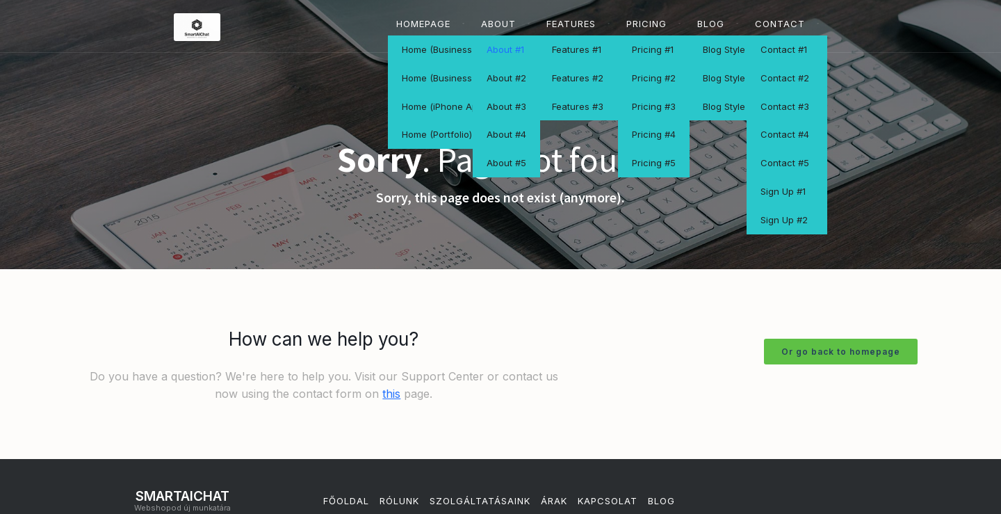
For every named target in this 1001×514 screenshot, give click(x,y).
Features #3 (577, 106)
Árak (554, 500)
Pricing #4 (654, 134)
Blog (661, 500)
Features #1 (576, 49)
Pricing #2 (654, 77)
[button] (429, 23)
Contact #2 (784, 77)
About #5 (506, 162)
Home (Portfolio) (437, 134)
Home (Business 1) (441, 49)
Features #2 (577, 77)
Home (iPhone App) (444, 106)
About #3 (506, 106)
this (391, 394)
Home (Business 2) (442, 77)
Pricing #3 (654, 106)
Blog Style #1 (730, 49)
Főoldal (346, 500)
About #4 (506, 134)
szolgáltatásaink (480, 500)
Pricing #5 (654, 162)
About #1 (505, 49)
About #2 (506, 77)
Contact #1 (783, 49)
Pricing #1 (653, 49)
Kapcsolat (607, 500)
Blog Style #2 (731, 77)
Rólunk (399, 500)
